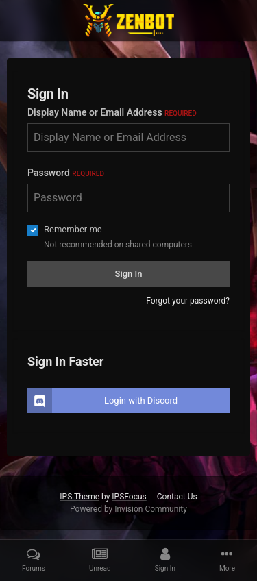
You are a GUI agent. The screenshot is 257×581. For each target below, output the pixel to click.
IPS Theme (79, 497)
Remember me (73, 229)
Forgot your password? (188, 301)
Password (65, 172)
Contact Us (177, 497)
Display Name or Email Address (112, 112)
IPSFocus (129, 497)
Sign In (129, 274)
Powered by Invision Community (128, 509)
